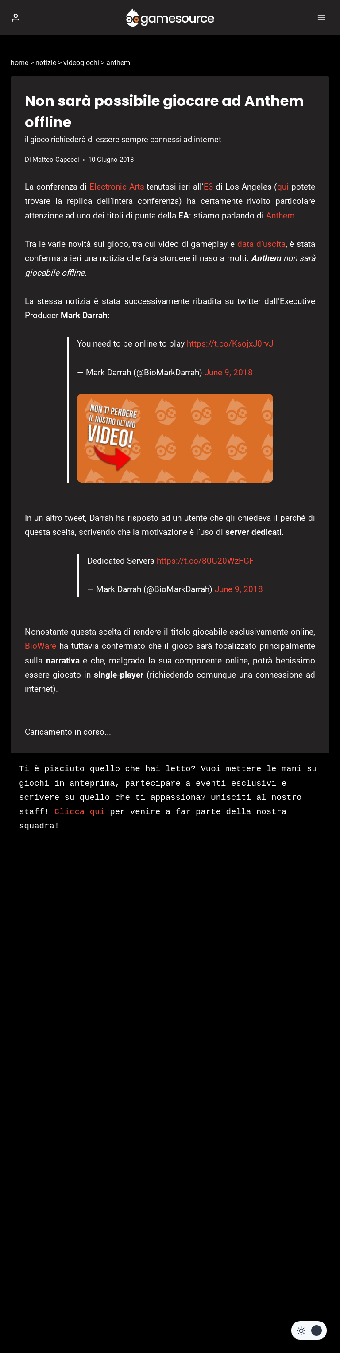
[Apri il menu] (321, 17)
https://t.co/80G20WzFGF (205, 561)
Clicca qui (79, 812)
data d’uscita (261, 244)
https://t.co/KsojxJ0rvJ (230, 344)
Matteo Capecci (55, 160)
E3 (208, 187)
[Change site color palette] (309, 1330)
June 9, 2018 (229, 372)
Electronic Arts (116, 187)
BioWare (40, 646)
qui (283, 187)
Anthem (280, 216)
